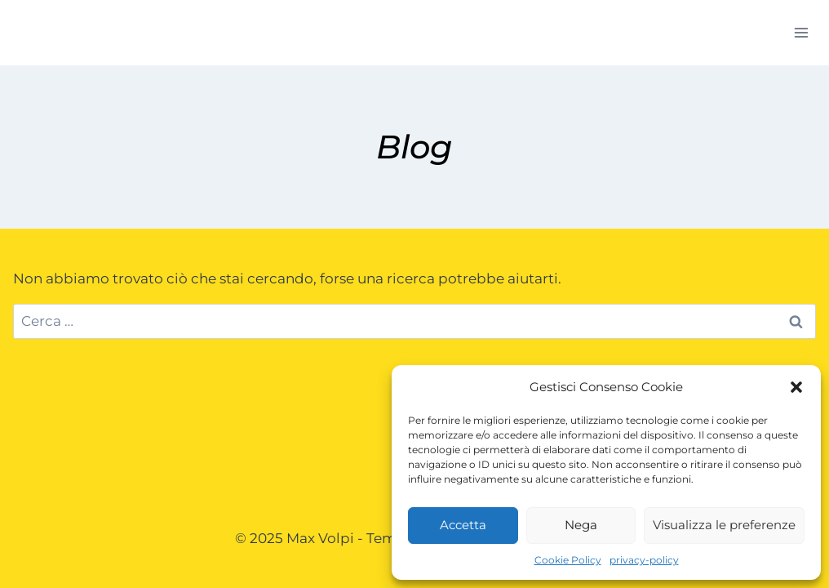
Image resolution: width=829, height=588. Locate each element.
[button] (796, 387)
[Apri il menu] (801, 32)
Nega (581, 524)
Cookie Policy (567, 560)
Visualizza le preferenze (724, 524)
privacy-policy (644, 560)
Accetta (463, 524)
